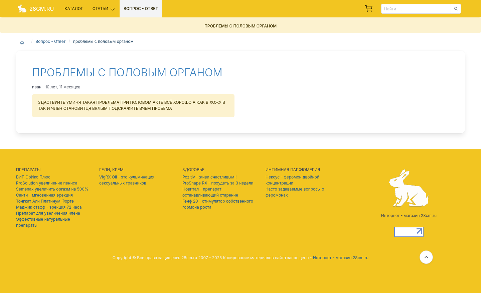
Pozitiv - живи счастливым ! (209, 176)
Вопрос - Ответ (50, 41)
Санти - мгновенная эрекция (44, 195)
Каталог (73, 8)
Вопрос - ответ (141, 8)
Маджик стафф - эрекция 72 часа (49, 207)
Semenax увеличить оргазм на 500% (52, 189)
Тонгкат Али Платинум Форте (45, 201)
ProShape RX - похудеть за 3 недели (217, 183)
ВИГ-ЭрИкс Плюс (33, 176)
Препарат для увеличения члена (48, 213)
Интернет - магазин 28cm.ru (340, 257)
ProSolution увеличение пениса (46, 183)
